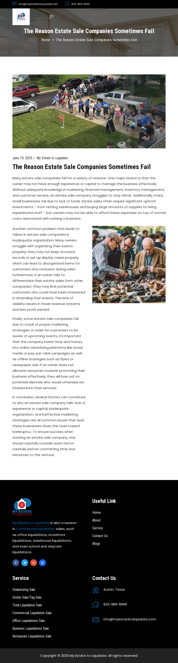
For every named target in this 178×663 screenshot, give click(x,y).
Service (97, 528)
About (96, 520)
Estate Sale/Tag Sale (27, 597)
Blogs (96, 544)
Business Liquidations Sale (30, 628)
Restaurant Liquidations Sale (31, 636)
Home (45, 40)
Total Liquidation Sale (27, 605)
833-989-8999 (80, 4)
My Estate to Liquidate (30, 522)
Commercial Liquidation (35, 528)
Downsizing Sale (23, 589)
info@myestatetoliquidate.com (38, 4)
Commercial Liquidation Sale (32, 613)
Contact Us (100, 536)
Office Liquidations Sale (28, 621)
